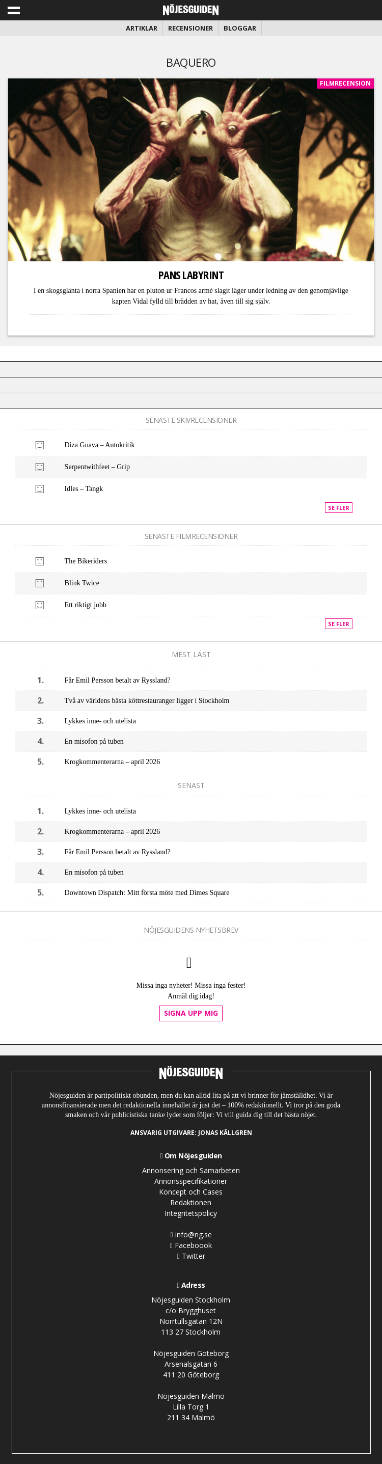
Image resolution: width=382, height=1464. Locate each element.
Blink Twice (82, 583)
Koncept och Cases (191, 1192)
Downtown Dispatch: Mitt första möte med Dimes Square (147, 893)
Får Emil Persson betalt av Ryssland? (118, 680)
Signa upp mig (191, 1013)
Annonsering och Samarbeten (191, 1170)
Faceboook (191, 1245)
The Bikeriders (86, 561)
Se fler (338, 507)
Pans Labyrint (191, 274)
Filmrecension (345, 83)
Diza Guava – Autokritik (100, 445)
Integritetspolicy (191, 1213)
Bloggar (240, 28)
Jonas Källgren (225, 1132)
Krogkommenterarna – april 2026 (112, 762)
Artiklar (141, 28)
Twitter (191, 1256)
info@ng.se (190, 1234)
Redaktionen (190, 1202)
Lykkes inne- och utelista (100, 721)
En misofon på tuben (94, 741)
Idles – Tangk (84, 489)
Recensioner (190, 28)
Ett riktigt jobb (85, 605)
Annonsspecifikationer (190, 1181)
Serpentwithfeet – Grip (97, 467)
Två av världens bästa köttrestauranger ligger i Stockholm (147, 700)
